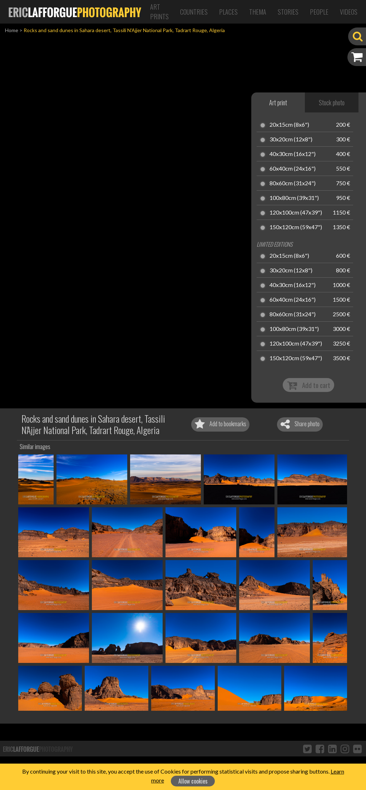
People (319, 11)
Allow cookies (193, 781)
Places (228, 11)
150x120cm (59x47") (295, 227)
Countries (194, 11)
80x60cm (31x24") (292, 183)
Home (11, 30)
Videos (348, 11)
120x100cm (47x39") (295, 213)
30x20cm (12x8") (290, 139)
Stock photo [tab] (332, 102)
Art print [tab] (278, 102)
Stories (288, 11)
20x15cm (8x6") (289, 125)
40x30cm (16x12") (292, 154)
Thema (257, 11)
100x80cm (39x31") (294, 198)
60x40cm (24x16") (292, 169)
